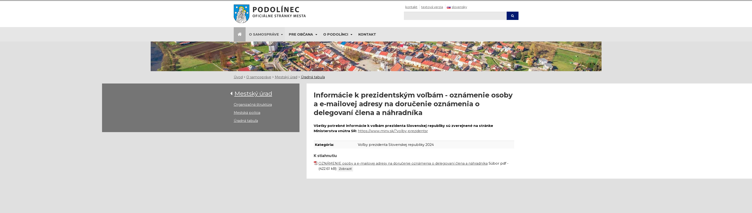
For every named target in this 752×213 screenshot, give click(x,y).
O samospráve (264, 34)
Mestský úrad (286, 77)
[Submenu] (282, 34)
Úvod (238, 77)
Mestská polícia (247, 113)
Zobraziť (345, 169)
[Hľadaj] (455, 16)
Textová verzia (432, 7)
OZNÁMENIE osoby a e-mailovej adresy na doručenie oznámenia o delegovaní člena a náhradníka (403, 163)
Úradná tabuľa (313, 77)
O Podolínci (335, 34)
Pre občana (301, 34)
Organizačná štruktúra (253, 104)
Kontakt (411, 7)
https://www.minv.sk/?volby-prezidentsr (393, 131)
